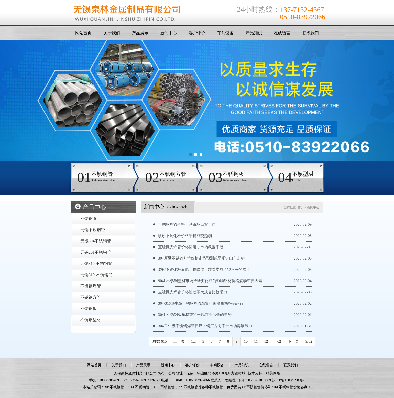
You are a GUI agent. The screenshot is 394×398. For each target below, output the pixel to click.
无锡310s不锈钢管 (96, 275)
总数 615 (159, 341)
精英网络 (273, 373)
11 (256, 341)
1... (193, 341)
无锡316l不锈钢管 (96, 263)
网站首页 (83, 33)
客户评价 (197, 33)
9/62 (308, 341)
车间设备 (225, 33)
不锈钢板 (88, 308)
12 (266, 341)
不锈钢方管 (90, 297)
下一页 (293, 341)
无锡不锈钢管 (92, 230)
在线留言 (282, 33)
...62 (278, 341)
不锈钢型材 (90, 320)
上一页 (179, 341)
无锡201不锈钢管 (95, 252)
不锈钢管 (88, 218)
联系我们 (310, 33)
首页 (301, 207)
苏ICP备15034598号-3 (288, 380)
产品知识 (254, 33)
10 (246, 341)
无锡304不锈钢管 (95, 241)
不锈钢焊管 (90, 286)
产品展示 (140, 33)
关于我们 (112, 33)
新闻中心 (168, 33)
